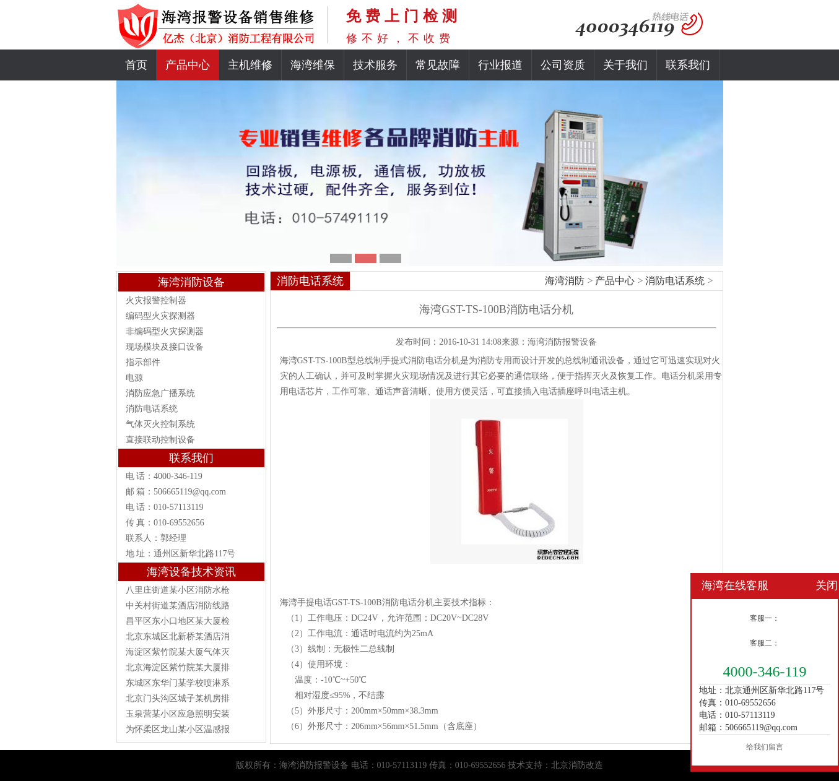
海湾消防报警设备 (562, 342)
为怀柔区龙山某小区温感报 (178, 729)
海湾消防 (565, 280)
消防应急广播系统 (160, 393)
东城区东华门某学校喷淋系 (178, 683)
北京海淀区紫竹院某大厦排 (178, 667)
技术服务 (375, 65)
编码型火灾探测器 (160, 316)
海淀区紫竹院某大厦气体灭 (178, 652)
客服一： (765, 618)
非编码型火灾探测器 (165, 331)
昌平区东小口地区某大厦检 (178, 621)
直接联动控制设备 (160, 439)
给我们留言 (764, 747)
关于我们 (625, 65)
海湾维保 (312, 65)
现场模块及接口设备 (165, 347)
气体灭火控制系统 (160, 424)
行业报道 (500, 65)
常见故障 (437, 65)
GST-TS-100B (357, 602)
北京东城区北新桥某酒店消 (178, 636)
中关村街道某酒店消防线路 (178, 605)
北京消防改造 (577, 765)
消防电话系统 (152, 408)
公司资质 (563, 65)
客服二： (765, 643)
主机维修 (250, 65)
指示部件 (143, 362)
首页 (136, 65)
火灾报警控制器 (156, 300)
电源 (134, 377)
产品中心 (187, 65)
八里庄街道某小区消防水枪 (178, 590)
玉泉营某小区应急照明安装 (178, 713)
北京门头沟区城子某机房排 (178, 698)
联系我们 (688, 65)
